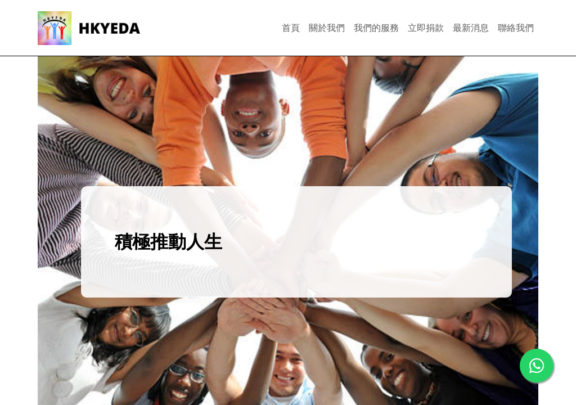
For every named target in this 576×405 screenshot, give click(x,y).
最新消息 (471, 28)
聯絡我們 (516, 28)
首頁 (291, 28)
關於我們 (327, 28)
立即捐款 (426, 28)
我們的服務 (376, 28)
